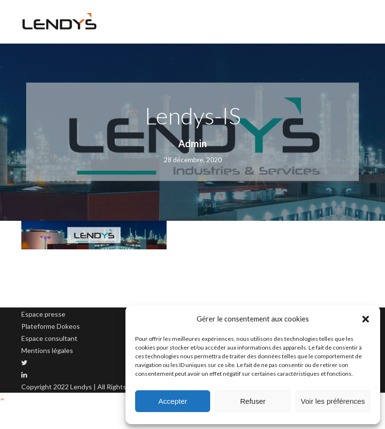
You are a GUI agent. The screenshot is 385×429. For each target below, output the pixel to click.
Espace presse (43, 314)
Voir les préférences (333, 401)
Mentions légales (47, 350)
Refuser (253, 401)
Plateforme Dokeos (50, 326)
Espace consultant (49, 338)
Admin (192, 143)
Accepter (172, 401)
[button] (365, 319)
